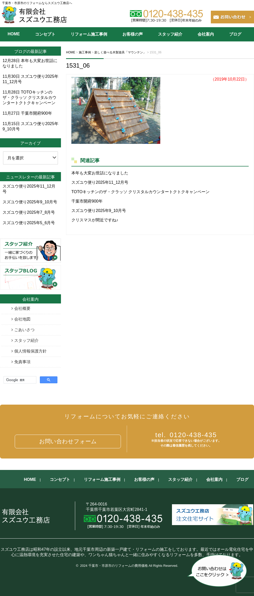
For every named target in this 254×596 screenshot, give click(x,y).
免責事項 (22, 362)
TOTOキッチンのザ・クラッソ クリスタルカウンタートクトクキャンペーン (140, 192)
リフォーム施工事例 (89, 34)
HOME (14, 34)
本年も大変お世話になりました (99, 173)
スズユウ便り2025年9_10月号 (98, 210)
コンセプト (45, 34)
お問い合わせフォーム (68, 441)
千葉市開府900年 (87, 201)
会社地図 (22, 319)
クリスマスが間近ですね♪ (94, 220)
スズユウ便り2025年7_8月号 (29, 212)
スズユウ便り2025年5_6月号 (29, 223)
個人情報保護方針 (30, 351)
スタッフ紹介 (170, 34)
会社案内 (206, 34)
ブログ (235, 34)
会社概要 (22, 308)
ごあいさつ (24, 330)
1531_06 (78, 65)
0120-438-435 (186, 435)
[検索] (19, 380)
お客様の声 (132, 34)
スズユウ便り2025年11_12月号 (99, 182)
